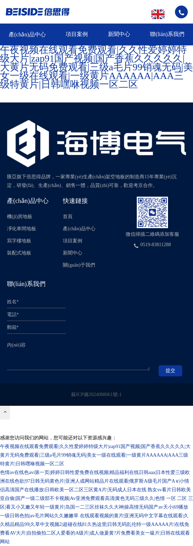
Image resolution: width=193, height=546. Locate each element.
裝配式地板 (19, 253)
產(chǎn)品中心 (27, 34)
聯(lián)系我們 (167, 34)
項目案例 (77, 34)
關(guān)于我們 (79, 265)
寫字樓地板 (19, 240)
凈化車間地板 (21, 228)
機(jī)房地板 (19, 216)
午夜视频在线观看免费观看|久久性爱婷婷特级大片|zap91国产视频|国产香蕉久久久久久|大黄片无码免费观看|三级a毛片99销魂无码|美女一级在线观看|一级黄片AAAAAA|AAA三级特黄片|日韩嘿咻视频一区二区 (96, 67)
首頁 (68, 216)
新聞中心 (119, 34)
